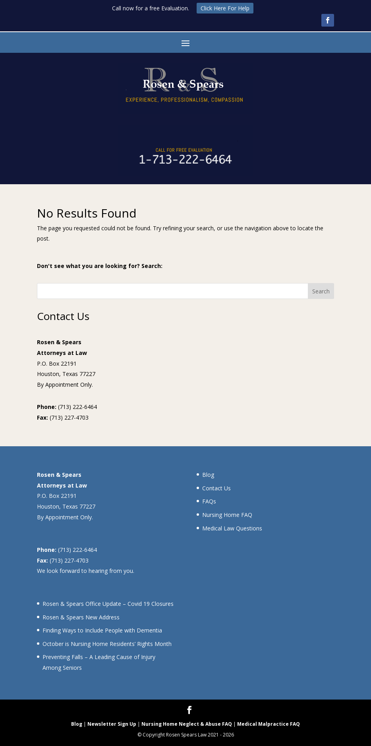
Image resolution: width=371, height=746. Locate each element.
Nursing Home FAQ (227, 515)
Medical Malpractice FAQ (268, 724)
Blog (208, 474)
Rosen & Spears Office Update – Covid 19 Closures (108, 603)
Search (321, 291)
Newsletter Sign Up (111, 724)
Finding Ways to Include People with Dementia (102, 630)
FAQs (209, 501)
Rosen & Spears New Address (81, 617)
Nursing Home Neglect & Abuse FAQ (186, 724)
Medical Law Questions (232, 528)
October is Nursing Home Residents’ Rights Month (107, 644)
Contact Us (216, 488)
